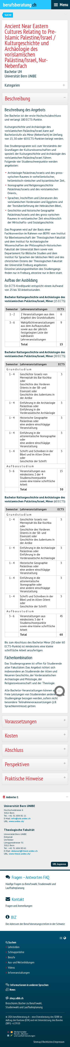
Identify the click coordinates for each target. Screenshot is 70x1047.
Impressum (59, 1041)
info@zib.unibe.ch (20, 818)
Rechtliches (48, 1041)
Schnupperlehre (16, 952)
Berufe (11, 957)
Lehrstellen (13, 947)
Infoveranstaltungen (19, 972)
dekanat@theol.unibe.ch (24, 851)
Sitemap (37, 1041)
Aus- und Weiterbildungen (21, 962)
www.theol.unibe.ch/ (19, 853)
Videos (11, 967)
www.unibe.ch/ (16, 821)
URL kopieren (59, 864)
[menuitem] (63, 938)
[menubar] (60, 4)
